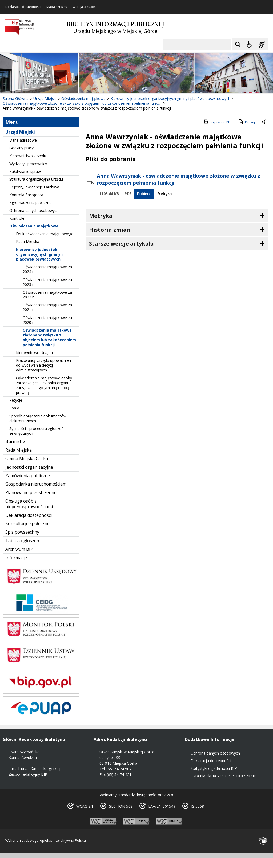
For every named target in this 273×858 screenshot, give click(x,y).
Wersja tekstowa (85, 7)
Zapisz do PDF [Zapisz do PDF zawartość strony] (217, 121)
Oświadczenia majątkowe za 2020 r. (47, 320)
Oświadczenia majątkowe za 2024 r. (47, 269)
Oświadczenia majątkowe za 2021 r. (47, 307)
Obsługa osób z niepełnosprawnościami (29, 504)
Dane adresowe (23, 140)
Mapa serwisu (56, 7)
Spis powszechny (22, 532)
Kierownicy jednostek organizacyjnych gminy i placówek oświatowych (39, 254)
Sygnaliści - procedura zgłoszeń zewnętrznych (36, 431)
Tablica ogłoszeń (22, 540)
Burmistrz (15, 441)
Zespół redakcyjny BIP (28, 774)
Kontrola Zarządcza (26, 194)
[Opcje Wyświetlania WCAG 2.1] (250, 44)
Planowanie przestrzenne (31, 492)
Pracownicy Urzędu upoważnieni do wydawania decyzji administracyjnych (44, 365)
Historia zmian (109, 229)
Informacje (16, 558)
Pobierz (144, 194)
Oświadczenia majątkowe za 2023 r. (47, 282)
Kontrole (16, 218)
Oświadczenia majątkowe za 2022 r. (47, 295)
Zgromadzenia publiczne (30, 202)
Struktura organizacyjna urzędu (36, 179)
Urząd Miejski (20, 132)
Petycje (15, 400)
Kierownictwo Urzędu (27, 155)
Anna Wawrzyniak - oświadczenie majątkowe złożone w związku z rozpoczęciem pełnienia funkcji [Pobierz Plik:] (178, 179)
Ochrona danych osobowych (34, 210)
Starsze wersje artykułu (121, 243)
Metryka (165, 194)
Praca (14, 407)
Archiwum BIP (19, 549)
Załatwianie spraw (25, 171)
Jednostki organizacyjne (29, 467)
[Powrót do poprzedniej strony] (264, 122)
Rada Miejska (27, 241)
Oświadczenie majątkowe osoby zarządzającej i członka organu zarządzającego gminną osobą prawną (44, 385)
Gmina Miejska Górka (26, 458)
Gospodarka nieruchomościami (36, 484)
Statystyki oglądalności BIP (214, 768)
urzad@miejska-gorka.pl (41, 768)
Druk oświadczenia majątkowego (45, 233)
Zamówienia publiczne (27, 476)
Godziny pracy (21, 147)
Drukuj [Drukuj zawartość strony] (246, 121)
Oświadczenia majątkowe (33, 225)
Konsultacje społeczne (27, 523)
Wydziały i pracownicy (28, 163)
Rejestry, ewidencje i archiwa (34, 186)
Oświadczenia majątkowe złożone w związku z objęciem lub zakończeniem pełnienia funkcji (49, 337)
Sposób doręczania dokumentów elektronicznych (37, 418)
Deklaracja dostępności (23, 7)
